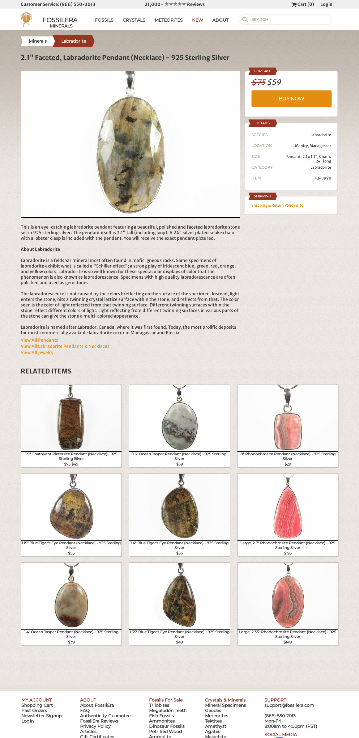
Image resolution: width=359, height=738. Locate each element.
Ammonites (162, 721)
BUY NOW (291, 99)
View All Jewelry (37, 352)
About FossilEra (97, 705)
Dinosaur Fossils (167, 726)
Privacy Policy (95, 726)
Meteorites (216, 716)
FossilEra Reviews (99, 721)
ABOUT (220, 20)
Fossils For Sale (165, 700)
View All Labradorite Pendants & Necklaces (65, 346)
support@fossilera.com (289, 705)
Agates (212, 731)
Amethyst (215, 726)
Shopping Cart (37, 705)
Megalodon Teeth (167, 710)
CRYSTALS (134, 20)
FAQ (85, 710)
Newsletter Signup (41, 716)
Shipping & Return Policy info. (278, 205)
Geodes (213, 710)
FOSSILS (104, 20)
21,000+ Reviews (175, 4)
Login (326, 4)
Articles (88, 731)
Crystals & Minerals (225, 700)
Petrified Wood (165, 731)
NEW (197, 20)
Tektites (213, 721)
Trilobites (159, 705)
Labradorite (320, 167)
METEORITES (169, 20)
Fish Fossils (161, 716)
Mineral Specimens (225, 705)
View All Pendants (39, 340)
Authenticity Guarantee (105, 716)
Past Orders (34, 710)
